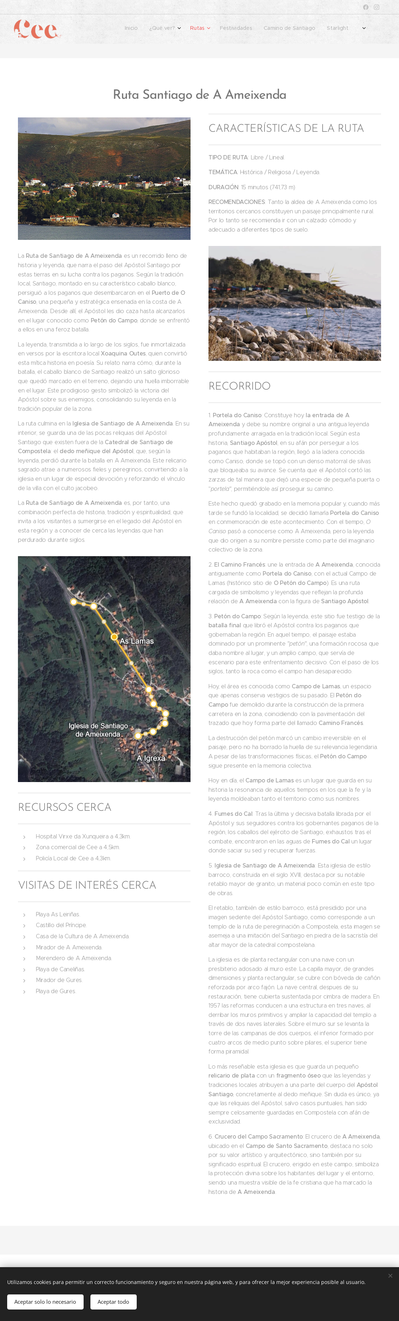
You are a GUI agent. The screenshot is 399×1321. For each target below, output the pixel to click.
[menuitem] (286, 29)
